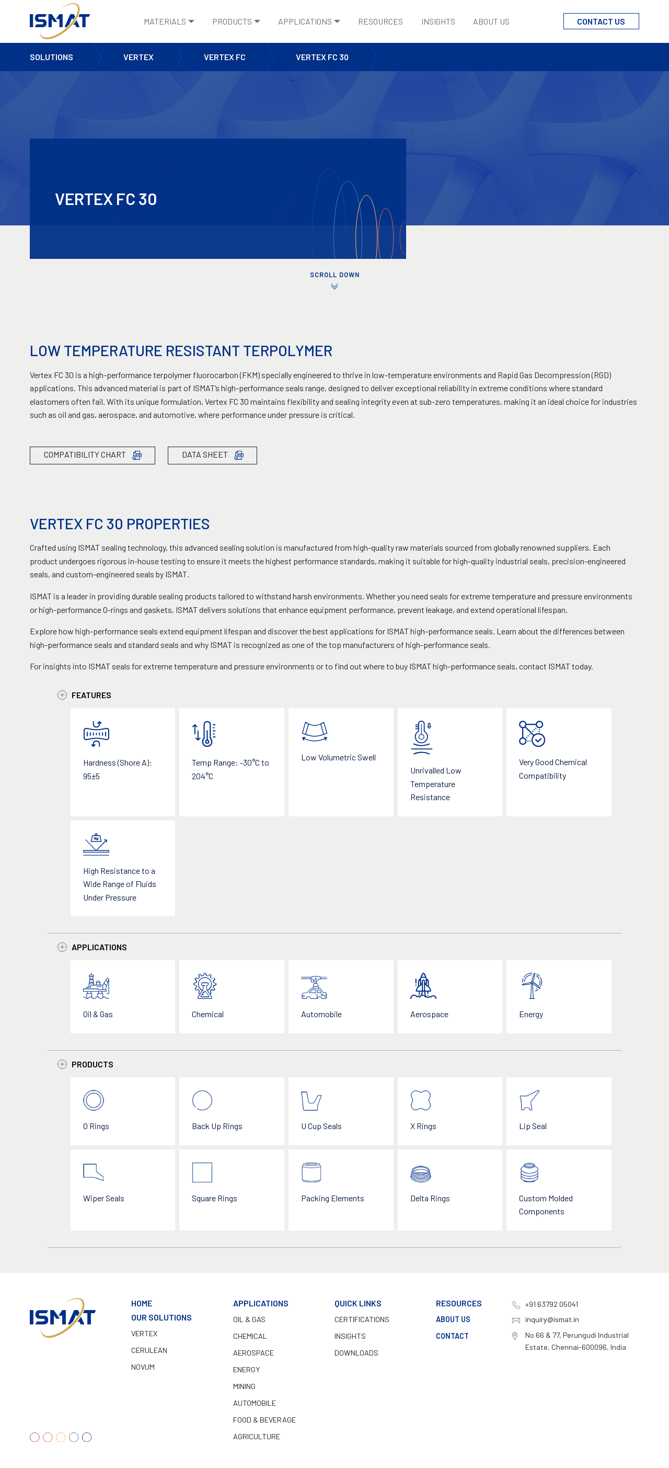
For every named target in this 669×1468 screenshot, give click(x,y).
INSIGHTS (350, 1336)
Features (84, 695)
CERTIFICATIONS (361, 1319)
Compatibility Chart (93, 454)
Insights (438, 21)
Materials (165, 21)
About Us (491, 21)
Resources (380, 21)
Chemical (250, 1336)
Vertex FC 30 (322, 57)
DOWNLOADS (356, 1352)
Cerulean (149, 1350)
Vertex (138, 57)
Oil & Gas (249, 1319)
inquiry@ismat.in (552, 1319)
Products (232, 21)
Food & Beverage (264, 1419)
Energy (246, 1369)
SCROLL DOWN (334, 280)
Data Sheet (213, 454)
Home (141, 1303)
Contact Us (601, 21)
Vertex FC (225, 57)
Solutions (51, 57)
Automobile (254, 1402)
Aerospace (253, 1352)
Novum (143, 1366)
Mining (244, 1386)
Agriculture (256, 1436)
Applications (305, 21)
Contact (452, 1336)
